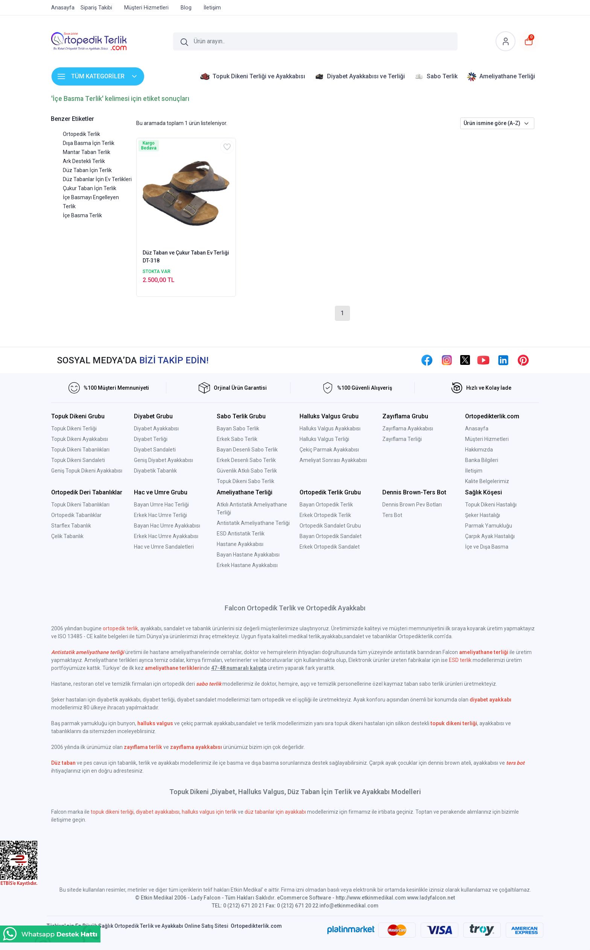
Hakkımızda (479, 450)
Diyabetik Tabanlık (155, 471)
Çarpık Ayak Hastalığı (490, 536)
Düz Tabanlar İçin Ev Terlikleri (97, 179)
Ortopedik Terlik (81, 134)
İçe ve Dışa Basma (486, 547)
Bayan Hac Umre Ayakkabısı (167, 526)
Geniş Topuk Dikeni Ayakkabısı (86, 471)
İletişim (473, 471)
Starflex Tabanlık (71, 526)
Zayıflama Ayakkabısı (407, 428)
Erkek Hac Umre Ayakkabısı (166, 536)
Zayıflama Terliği (402, 439)
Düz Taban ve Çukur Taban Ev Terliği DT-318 (186, 257)
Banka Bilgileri (481, 460)
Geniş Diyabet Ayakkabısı (163, 460)
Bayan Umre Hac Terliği (161, 505)
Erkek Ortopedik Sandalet (330, 547)
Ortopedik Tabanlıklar (76, 515)
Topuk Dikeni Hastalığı (491, 505)
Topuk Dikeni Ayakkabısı (79, 439)
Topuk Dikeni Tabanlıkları (80, 450)
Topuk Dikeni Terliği (74, 428)
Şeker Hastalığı (482, 515)
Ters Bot (392, 515)
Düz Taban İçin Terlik (87, 170)
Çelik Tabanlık (67, 536)
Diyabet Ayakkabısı (156, 428)
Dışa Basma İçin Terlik (88, 143)
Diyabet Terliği (150, 439)
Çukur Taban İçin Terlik (89, 188)
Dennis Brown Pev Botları (412, 505)
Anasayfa (476, 428)
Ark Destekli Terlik (84, 161)
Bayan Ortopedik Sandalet (331, 536)
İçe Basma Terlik (82, 215)
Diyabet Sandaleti (155, 450)
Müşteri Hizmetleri (487, 439)
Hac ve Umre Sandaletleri (164, 547)
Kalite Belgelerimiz (487, 481)
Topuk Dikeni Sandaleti (78, 460)
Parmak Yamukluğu (488, 526)
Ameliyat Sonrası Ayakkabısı (333, 460)
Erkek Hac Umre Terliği (160, 515)
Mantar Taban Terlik (86, 152)
